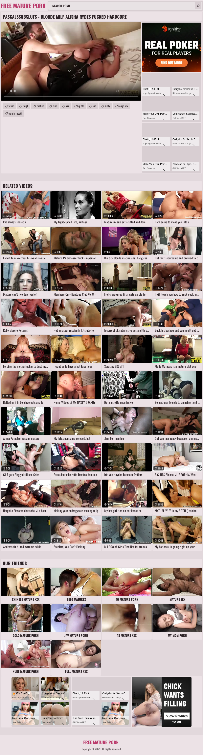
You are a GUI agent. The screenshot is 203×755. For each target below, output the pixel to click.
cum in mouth (15, 113)
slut (94, 106)
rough (25, 106)
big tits (80, 106)
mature (40, 106)
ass (67, 106)
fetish (11, 106)
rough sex (123, 106)
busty (107, 106)
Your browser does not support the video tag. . (71, 61)
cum (55, 106)
